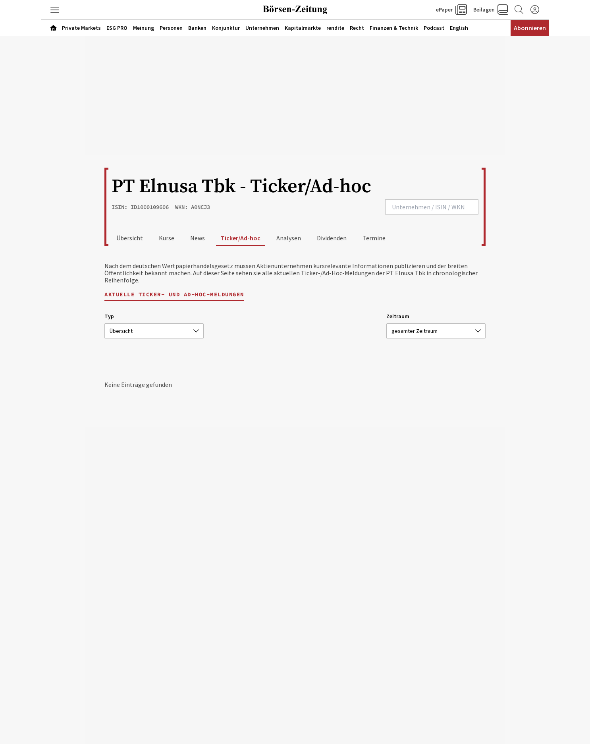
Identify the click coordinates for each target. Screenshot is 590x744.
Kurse (166, 238)
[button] (55, 10)
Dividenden (332, 238)
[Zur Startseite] (295, 10)
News (197, 238)
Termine (374, 238)
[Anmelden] (535, 10)
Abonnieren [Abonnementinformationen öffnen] (530, 28)
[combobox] (431, 207)
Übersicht (129, 238)
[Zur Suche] (519, 10)
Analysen (288, 238)
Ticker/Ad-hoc (240, 238)
